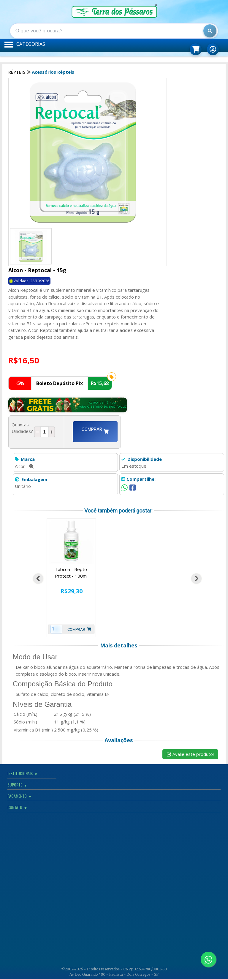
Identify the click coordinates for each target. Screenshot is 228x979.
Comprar (95, 431)
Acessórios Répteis (53, 72)
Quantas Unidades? (22, 431)
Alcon (24, 466)
